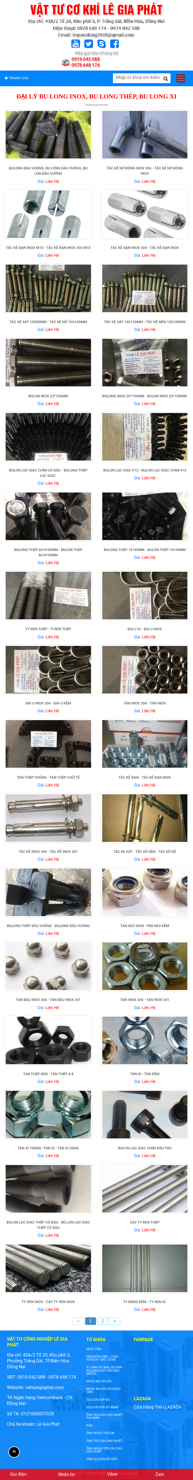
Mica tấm (93, 1349)
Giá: (48, 181)
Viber (112, 1474)
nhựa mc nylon (99, 1381)
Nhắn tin (66, 1474)
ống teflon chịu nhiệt (104, 1441)
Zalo (159, 1474)
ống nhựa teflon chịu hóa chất (104, 1450)
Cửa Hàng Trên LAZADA (157, 1407)
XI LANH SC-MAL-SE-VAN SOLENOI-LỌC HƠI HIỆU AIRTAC (104, 1370)
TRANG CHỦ (16, 78)
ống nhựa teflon (100, 1433)
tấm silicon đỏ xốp (101, 1459)
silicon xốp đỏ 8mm (102, 1407)
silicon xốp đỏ (98, 1400)
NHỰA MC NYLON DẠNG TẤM (103, 1390)
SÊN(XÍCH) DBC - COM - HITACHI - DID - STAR (102, 1358)
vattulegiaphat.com (44, 1387)
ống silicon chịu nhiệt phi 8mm (104, 1416)
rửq (89, 1425)
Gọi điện (18, 1474)
